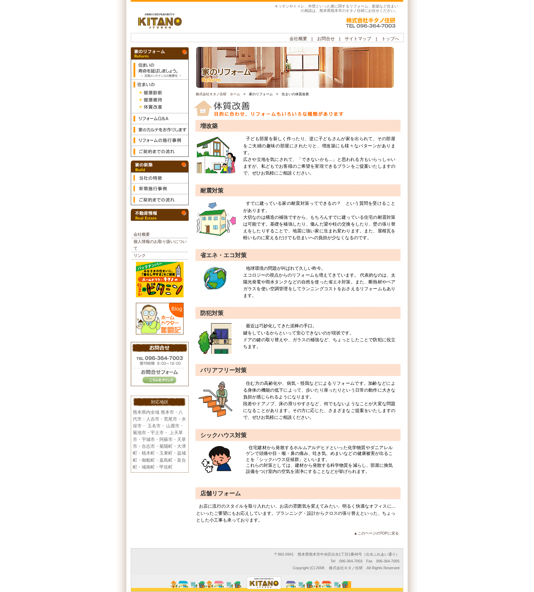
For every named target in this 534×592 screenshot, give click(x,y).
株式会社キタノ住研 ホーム (218, 94)
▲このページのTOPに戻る (376, 533)
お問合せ (160, 365)
